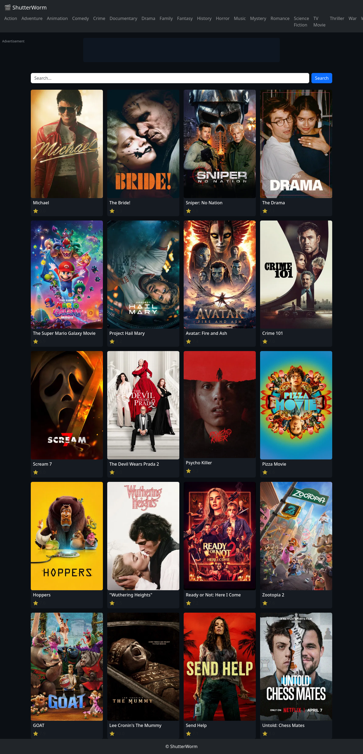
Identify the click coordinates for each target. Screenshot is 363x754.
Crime (99, 18)
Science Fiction (301, 21)
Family (166, 18)
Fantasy (185, 18)
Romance (280, 18)
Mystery (258, 18)
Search (322, 78)
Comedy (80, 18)
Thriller (337, 18)
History (204, 18)
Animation (57, 18)
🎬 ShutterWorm (25, 7)
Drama (148, 18)
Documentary (123, 18)
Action (10, 18)
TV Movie (319, 21)
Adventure (31, 18)
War (353, 18)
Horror (223, 18)
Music (240, 18)
